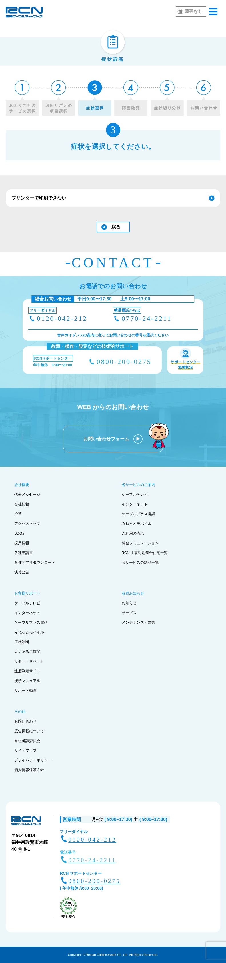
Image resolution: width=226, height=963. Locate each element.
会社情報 (21, 504)
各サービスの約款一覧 (140, 562)
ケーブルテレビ (135, 494)
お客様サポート (27, 593)
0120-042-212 (62, 318)
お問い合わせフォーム (106, 438)
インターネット (135, 504)
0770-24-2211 (146, 318)
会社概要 (21, 485)
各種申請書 (23, 553)
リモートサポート (29, 661)
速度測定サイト (27, 671)
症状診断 (21, 642)
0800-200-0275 (124, 361)
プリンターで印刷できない (38, 198)
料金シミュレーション (140, 543)
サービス (129, 613)
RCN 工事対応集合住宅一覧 (145, 553)
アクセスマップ (27, 523)
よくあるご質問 (27, 651)
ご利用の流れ (133, 533)
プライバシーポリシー (32, 760)
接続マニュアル (27, 681)
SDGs (19, 533)
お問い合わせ (25, 721)
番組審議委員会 (27, 741)
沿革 (18, 514)
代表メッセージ (27, 494)
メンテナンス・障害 (138, 622)
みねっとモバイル (136, 523)
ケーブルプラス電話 (138, 514)
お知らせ (129, 603)
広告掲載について (29, 731)
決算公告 (21, 572)
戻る (116, 226)
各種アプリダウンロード (34, 562)
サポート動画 (25, 690)
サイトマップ (25, 750)
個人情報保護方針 (29, 770)
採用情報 (21, 543)
